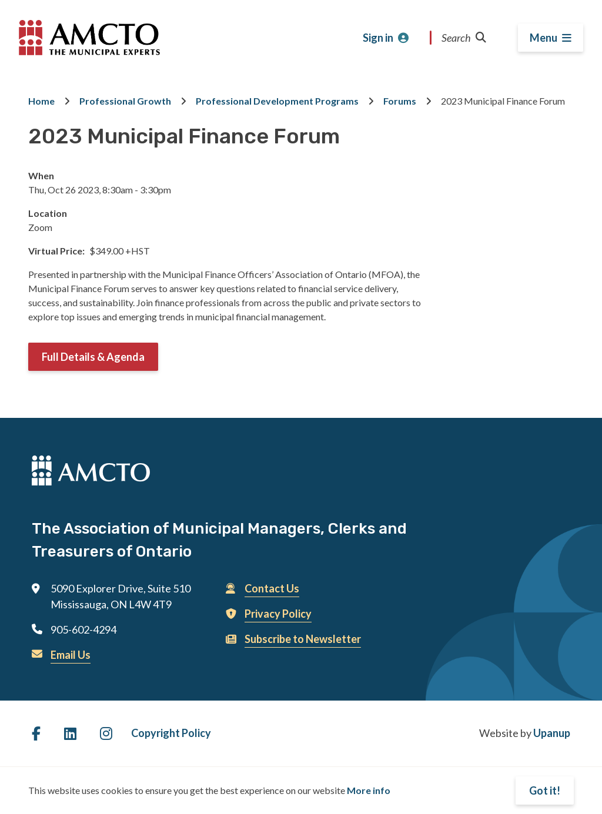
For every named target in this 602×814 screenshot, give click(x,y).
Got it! (544, 790)
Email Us (71, 654)
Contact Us (272, 588)
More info (368, 790)
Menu (543, 37)
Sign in (378, 37)
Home (41, 100)
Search (464, 37)
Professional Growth (125, 100)
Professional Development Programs (277, 100)
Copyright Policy (171, 732)
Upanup (551, 732)
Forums (399, 100)
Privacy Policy (278, 613)
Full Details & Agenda (93, 356)
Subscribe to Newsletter (303, 638)
